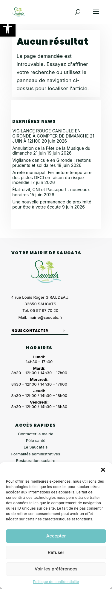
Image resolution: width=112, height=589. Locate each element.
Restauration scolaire (36, 460)
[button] (8, 29)
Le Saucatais (35, 447)
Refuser (56, 552)
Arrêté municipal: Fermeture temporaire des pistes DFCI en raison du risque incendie (51, 177)
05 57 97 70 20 (44, 310)
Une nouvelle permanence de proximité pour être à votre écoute (51, 204)
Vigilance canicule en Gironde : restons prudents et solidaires (51, 163)
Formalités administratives (35, 453)
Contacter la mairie (35, 433)
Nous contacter (29, 330)
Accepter (56, 536)
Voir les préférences (56, 569)
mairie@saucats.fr (45, 317)
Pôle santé (35, 440)
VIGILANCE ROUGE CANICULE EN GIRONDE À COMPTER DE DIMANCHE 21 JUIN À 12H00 (53, 136)
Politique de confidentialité (56, 581)
